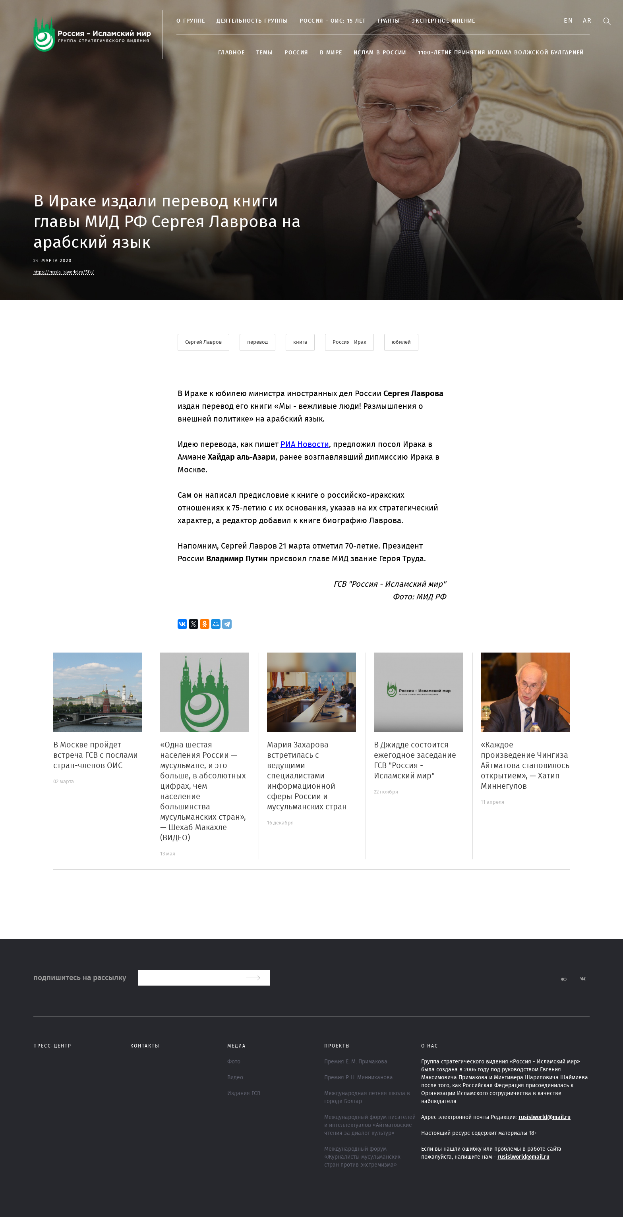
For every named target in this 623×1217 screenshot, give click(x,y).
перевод (257, 342)
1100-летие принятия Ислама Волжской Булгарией (501, 53)
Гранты (388, 21)
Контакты (145, 1046)
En (568, 20)
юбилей (401, 342)
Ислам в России (380, 53)
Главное (231, 53)
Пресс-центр (52, 1046)
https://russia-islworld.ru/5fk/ (63, 272)
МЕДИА (236, 1046)
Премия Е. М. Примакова (355, 1062)
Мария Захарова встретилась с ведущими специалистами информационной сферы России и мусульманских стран (307, 776)
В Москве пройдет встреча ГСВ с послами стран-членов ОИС (95, 755)
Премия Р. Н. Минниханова (358, 1077)
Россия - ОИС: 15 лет (333, 21)
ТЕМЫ (264, 53)
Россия (296, 53)
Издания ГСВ (243, 1093)
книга (300, 342)
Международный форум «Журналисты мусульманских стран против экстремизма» (362, 1157)
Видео (235, 1077)
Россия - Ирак (349, 342)
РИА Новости (305, 445)
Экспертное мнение (443, 21)
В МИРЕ (331, 53)
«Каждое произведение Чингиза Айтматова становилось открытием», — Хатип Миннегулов (525, 765)
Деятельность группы (252, 21)
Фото (233, 1062)
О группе (190, 21)
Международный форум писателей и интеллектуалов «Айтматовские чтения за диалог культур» (370, 1125)
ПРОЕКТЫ (337, 1046)
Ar (587, 20)
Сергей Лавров (203, 342)
